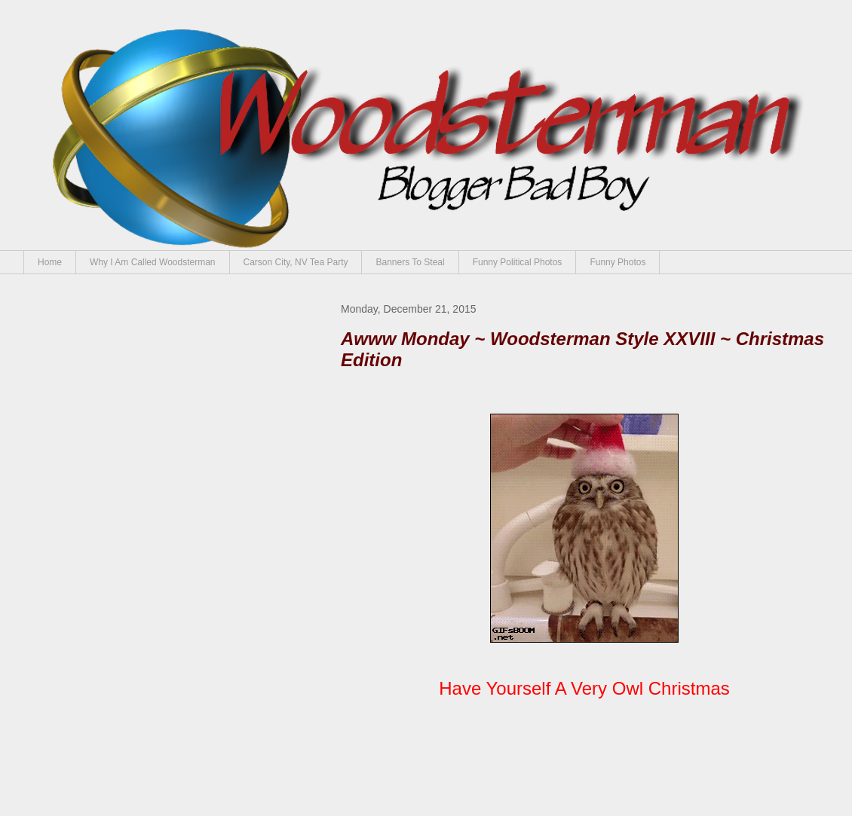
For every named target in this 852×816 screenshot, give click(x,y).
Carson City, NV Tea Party (296, 262)
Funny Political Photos (517, 262)
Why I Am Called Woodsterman (153, 262)
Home (50, 262)
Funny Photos (617, 262)
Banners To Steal (409, 262)
